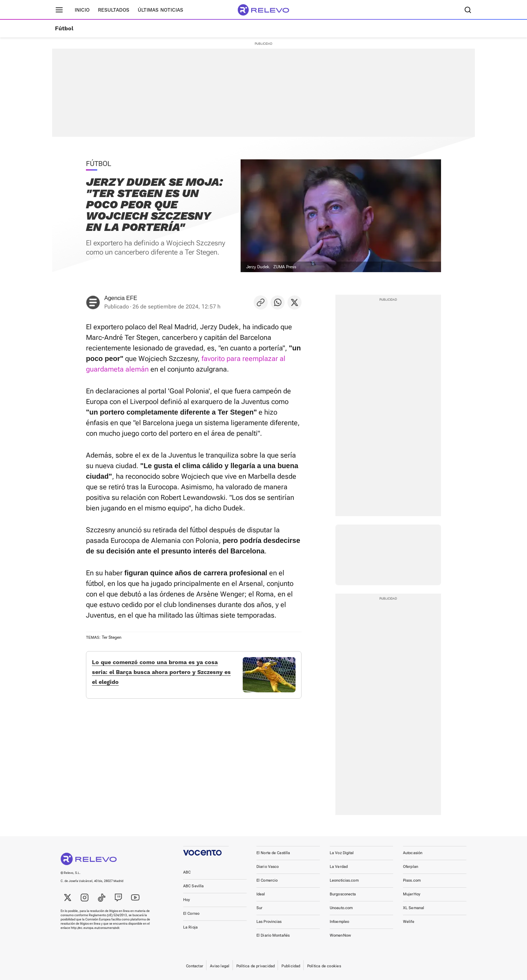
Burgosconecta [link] (343, 894)
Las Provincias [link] (269, 921)
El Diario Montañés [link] (273, 935)
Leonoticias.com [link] (344, 880)
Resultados (113, 9)
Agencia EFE (120, 298)
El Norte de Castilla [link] (273, 853)
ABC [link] (187, 872)
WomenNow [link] (340, 935)
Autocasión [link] (412, 853)
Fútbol (64, 28)
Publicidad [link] (290, 966)
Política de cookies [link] (324, 966)
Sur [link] (259, 908)
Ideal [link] (260, 894)
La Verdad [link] (339, 866)
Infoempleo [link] (339, 921)
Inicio (82, 9)
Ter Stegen (112, 637)
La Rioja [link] (190, 927)
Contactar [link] (194, 966)
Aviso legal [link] (219, 966)
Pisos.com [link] (412, 880)
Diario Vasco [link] (267, 866)
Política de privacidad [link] (255, 966)
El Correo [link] (191, 913)
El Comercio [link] (267, 880)
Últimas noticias (160, 9)
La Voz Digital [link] (342, 853)
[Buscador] (468, 10)
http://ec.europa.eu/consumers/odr (95, 928)
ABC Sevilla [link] (193, 886)
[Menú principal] (59, 10)
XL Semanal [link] (413, 908)
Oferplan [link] (410, 866)
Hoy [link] (186, 900)
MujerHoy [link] (411, 894)
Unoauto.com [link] (341, 908)
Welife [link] (408, 921)
